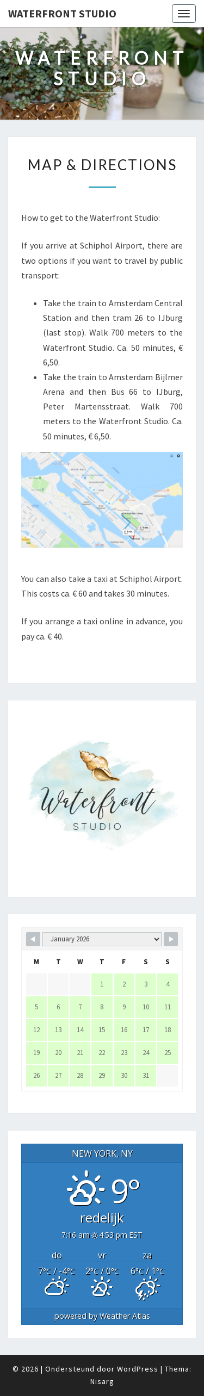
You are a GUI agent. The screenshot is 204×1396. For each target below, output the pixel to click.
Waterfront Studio (62, 13)
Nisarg (102, 1381)
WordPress (137, 1369)
